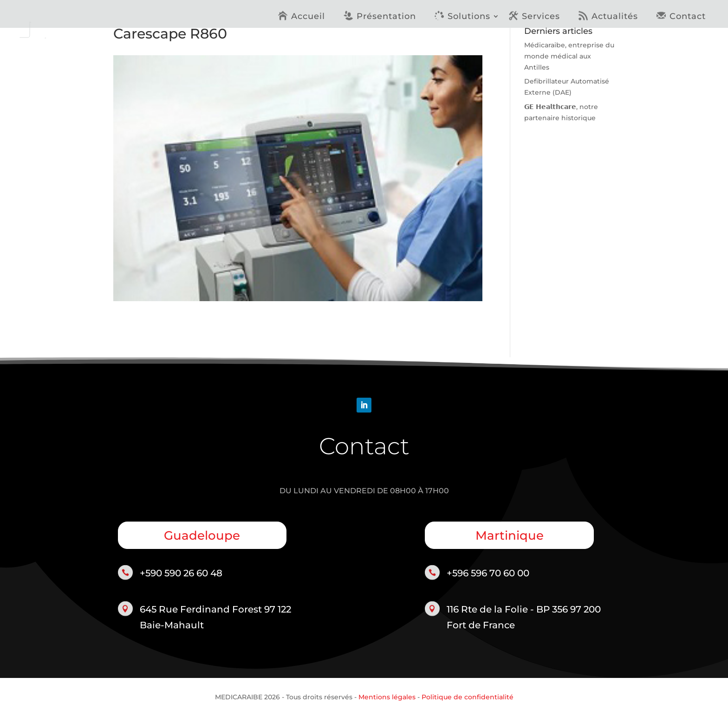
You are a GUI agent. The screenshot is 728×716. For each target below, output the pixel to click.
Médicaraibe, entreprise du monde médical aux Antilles (569, 56)
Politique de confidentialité (468, 697)
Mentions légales (387, 697)
